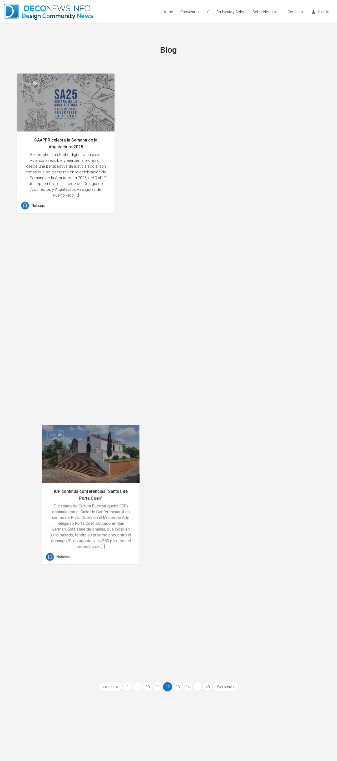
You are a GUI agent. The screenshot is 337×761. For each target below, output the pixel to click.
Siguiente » (225, 687)
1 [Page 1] (128, 687)
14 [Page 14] (188, 687)
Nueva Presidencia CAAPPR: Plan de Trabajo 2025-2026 (66, 288)
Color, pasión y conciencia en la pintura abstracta (271, 143)
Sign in (323, 12)
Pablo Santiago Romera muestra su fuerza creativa (271, 450)
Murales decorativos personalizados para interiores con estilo (271, 294)
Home (167, 12)
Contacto (295, 12)
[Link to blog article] (66, 102)
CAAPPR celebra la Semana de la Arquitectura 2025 (65, 143)
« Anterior (110, 687)
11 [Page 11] (158, 687)
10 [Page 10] (148, 687)
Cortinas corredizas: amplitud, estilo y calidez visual (168, 288)
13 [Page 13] (178, 687)
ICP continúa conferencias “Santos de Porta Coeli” (168, 143)
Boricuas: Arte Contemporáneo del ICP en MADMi (168, 438)
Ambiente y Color (230, 12)
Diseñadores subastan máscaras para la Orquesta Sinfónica (66, 444)
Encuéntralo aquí (195, 12)
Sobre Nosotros (266, 12)
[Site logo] (49, 11)
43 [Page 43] (208, 687)
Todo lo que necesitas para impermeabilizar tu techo (168, 582)
